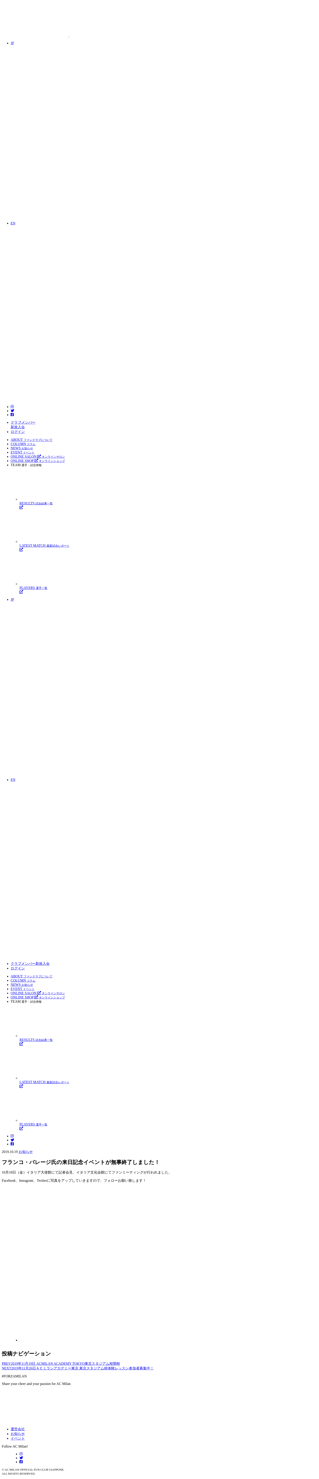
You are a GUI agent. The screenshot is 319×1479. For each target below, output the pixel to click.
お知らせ (26, 1152)
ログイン (18, 432)
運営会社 (18, 1429)
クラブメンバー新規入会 (30, 963)
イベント (18, 1438)
